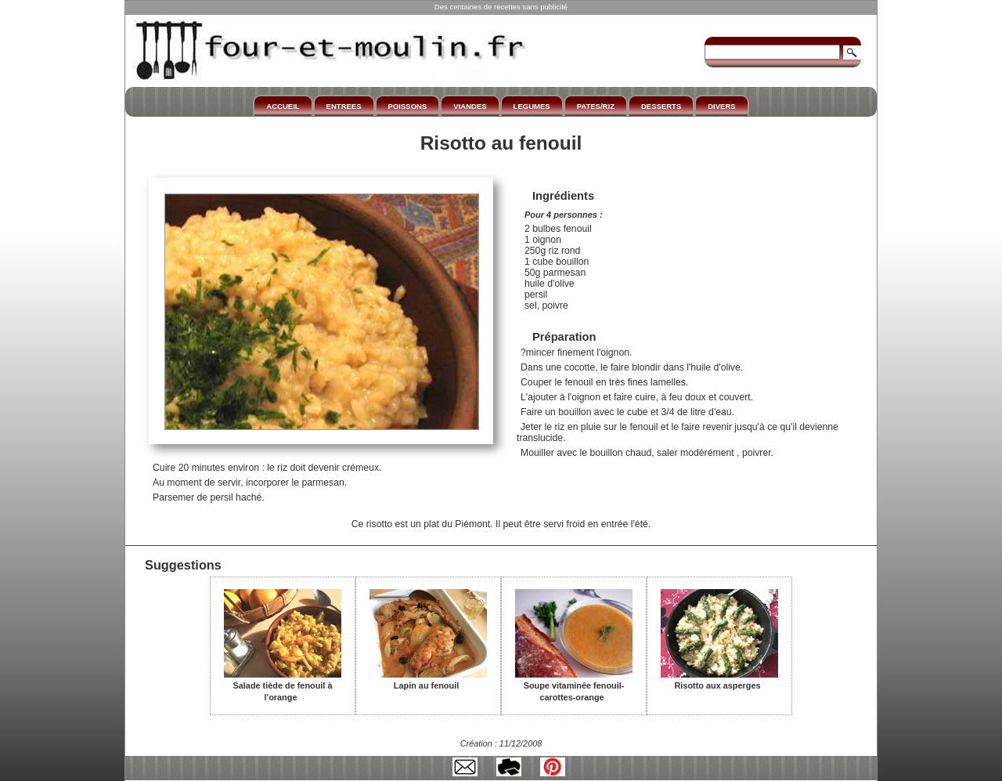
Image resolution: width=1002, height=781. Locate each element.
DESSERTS (661, 106)
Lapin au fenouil (428, 680)
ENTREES (344, 106)
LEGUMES (532, 106)
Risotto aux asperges (719, 680)
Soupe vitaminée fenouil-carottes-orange (574, 686)
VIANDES (469, 106)
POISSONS (407, 106)
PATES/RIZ (596, 106)
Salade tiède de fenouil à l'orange (282, 686)
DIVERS (721, 106)
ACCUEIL (282, 106)
